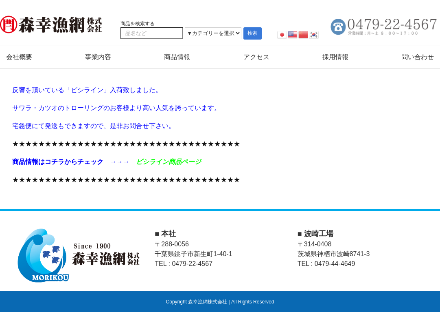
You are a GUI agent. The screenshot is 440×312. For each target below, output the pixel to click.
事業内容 (98, 56)
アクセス (256, 56)
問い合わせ (417, 56)
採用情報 (335, 56)
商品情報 (177, 56)
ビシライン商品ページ (168, 161)
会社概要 (19, 56)
